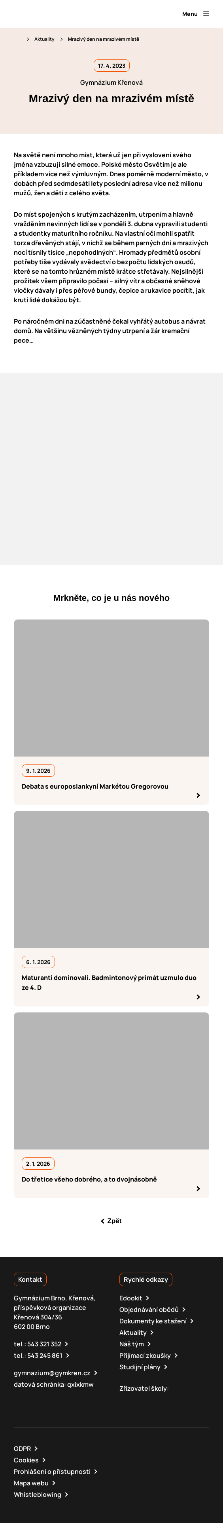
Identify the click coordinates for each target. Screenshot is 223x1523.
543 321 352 (44, 1344)
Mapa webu (31, 1483)
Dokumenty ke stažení (153, 1321)
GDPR (22, 1448)
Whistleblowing (37, 1494)
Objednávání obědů (149, 1309)
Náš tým (131, 1344)
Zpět (115, 1221)
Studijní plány (140, 1367)
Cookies (26, 1460)
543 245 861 (44, 1355)
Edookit (130, 1298)
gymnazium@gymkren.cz (52, 1373)
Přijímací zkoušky (145, 1355)
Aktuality (44, 39)
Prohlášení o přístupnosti (52, 1471)
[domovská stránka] (48, 13)
